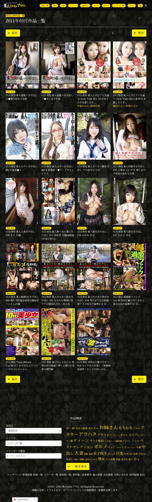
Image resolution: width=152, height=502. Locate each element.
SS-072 (81, 163)
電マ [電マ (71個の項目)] (130, 459)
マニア (96, 5)
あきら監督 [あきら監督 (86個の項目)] (82, 428)
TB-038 (10, 358)
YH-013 (46, 228)
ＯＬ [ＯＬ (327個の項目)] (137, 458)
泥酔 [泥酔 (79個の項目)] (82, 459)
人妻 (63, 5)
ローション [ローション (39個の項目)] (131, 447)
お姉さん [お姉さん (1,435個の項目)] (108, 427)
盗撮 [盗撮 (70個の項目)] (118, 459)
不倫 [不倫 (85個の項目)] (138, 447)
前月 (13, 33)
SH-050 (10, 228)
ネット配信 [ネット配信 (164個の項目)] (97, 441)
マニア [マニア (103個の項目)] (111, 447)
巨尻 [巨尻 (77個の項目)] (126, 453)
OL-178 (10, 91)
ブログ (131, 5)
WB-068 (82, 358)
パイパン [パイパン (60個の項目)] (127, 441)
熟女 (55, 5)
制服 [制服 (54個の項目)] (86, 454)
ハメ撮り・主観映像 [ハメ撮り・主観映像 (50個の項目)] (113, 441)
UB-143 (46, 358)
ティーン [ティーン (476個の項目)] (81, 440)
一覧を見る (78, 466)
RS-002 (117, 91)
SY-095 (118, 163)
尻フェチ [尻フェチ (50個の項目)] (111, 454)
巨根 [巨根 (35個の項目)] (131, 454)
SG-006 (46, 163)
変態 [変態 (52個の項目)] (91, 454)
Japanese (20, 499)
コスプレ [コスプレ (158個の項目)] (134, 435)
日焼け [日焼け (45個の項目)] (76, 459)
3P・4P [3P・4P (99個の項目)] (70, 428)
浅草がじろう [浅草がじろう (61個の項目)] (91, 459)
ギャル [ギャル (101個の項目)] (124, 435)
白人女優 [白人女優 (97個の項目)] (110, 459)
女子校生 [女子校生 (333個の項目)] (100, 453)
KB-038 (118, 293)
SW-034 (82, 293)
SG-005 (10, 163)
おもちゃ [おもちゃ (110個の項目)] (93, 428)
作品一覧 (44, 5)
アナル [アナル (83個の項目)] (136, 428)
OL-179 (46, 91)
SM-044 (11, 293)
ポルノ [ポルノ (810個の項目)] (100, 447)
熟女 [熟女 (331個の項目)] (101, 458)
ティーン (73, 5)
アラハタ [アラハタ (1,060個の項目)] (88, 434)
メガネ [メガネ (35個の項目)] (118, 448)
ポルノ (106, 5)
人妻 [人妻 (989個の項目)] (79, 453)
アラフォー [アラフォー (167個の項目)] (104, 435)
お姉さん (85, 5)
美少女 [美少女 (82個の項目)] (124, 459)
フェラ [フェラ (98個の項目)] (135, 441)
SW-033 (47, 293)
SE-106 (82, 228)
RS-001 (82, 91)
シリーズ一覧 (119, 5)
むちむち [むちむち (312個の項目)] (126, 428)
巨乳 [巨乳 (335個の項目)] (119, 453)
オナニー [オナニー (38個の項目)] (116, 435)
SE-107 (117, 228)
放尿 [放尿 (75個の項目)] (135, 453)
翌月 (139, 33)
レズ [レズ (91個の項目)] (124, 447)
